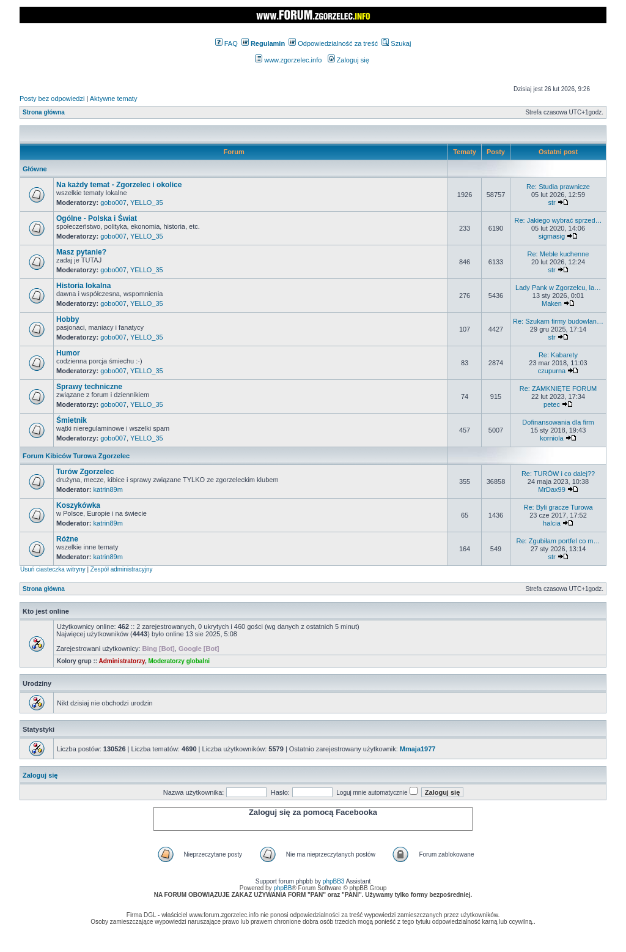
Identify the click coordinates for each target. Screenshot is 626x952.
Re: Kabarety (558, 355)
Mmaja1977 (418, 749)
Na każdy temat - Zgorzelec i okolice (119, 184)
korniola (552, 438)
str (551, 202)
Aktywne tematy (114, 98)
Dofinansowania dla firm (558, 422)
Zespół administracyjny (121, 569)
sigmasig (552, 236)
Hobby (67, 319)
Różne (67, 539)
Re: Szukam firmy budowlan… (558, 321)
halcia (552, 523)
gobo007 (113, 202)
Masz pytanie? (81, 252)
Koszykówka (78, 505)
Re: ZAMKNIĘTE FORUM (558, 388)
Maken (552, 303)
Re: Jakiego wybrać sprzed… (558, 220)
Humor (68, 353)
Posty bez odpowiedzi (52, 98)
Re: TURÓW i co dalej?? (558, 473)
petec (551, 404)
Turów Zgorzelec (85, 471)
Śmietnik (71, 420)
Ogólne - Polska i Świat (96, 218)
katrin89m (108, 489)
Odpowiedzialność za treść (333, 43)
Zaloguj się (348, 60)
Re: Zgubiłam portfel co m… (558, 541)
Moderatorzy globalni (179, 661)
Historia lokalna (83, 285)
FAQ (226, 43)
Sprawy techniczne (89, 386)
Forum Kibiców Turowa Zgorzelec (76, 455)
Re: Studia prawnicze (558, 186)
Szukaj (396, 43)
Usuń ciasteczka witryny (53, 569)
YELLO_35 (146, 202)
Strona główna (44, 112)
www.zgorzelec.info (288, 60)
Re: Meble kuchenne (558, 254)
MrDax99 (551, 489)
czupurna (551, 370)
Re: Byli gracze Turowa (557, 507)
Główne (35, 169)
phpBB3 (334, 881)
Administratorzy (122, 661)
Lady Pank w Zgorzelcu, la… (558, 287)
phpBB (282, 888)
